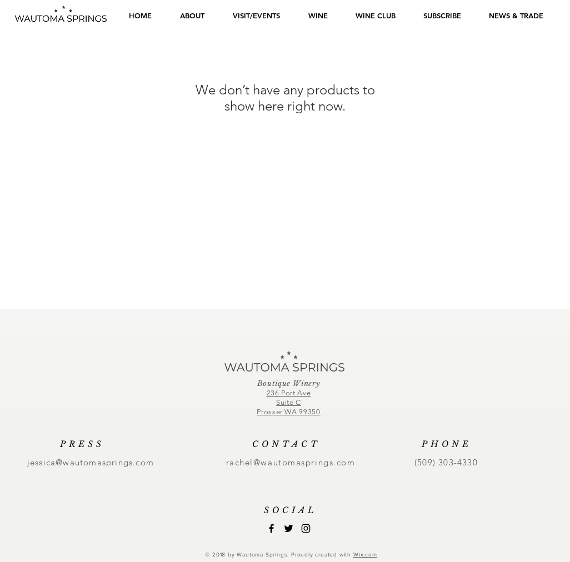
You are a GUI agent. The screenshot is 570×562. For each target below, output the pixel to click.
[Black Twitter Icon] (288, 528)
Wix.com (365, 554)
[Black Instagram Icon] (306, 528)
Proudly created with (322, 554)
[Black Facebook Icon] (271, 528)
